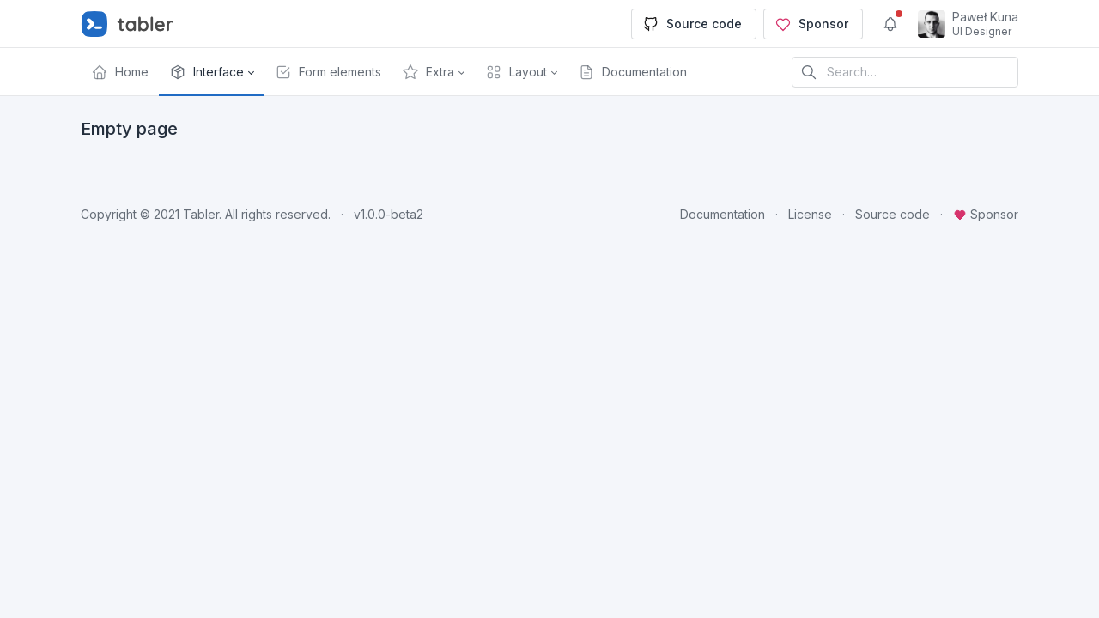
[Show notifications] (890, 24)
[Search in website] (905, 72)
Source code (692, 24)
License (810, 214)
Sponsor (811, 24)
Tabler (201, 214)
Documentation (722, 214)
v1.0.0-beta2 (388, 214)
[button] (211, 72)
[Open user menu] (968, 24)
